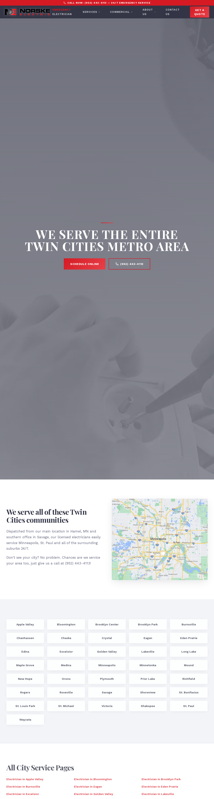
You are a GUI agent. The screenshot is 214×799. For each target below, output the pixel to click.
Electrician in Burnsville (23, 788)
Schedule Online (84, 264)
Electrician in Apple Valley (24, 781)
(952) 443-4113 (129, 264)
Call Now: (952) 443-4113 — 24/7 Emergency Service (107, 2)
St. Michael (66, 707)
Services (91, 11)
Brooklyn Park (148, 626)
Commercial (121, 11)
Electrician (62, 12)
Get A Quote (199, 12)
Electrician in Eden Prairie (160, 788)
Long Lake (188, 653)
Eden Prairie (188, 639)
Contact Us (173, 12)
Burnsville (189, 626)
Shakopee (148, 707)
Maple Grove (25, 667)
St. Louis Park (25, 707)
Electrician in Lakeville (158, 795)
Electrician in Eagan (88, 788)
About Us (149, 12)
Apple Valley (25, 626)
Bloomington (66, 626)
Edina (25, 653)
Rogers (25, 694)
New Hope (25, 680)
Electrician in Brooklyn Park (161, 781)
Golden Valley (107, 653)
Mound (189, 667)
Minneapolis (107, 667)
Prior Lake (148, 680)
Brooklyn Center (107, 626)
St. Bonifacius (189, 694)
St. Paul (188, 707)
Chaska (66, 639)
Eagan (148, 639)
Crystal (107, 639)
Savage (107, 694)
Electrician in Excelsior (22, 795)
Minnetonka (148, 667)
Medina (66, 667)
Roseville (66, 694)
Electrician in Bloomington (93, 781)
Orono (66, 680)
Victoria (107, 707)
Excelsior (66, 653)
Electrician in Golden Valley (93, 795)
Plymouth (107, 680)
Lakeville (147, 653)
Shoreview (147, 694)
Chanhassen (25, 639)
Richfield (188, 680)
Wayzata (25, 721)
